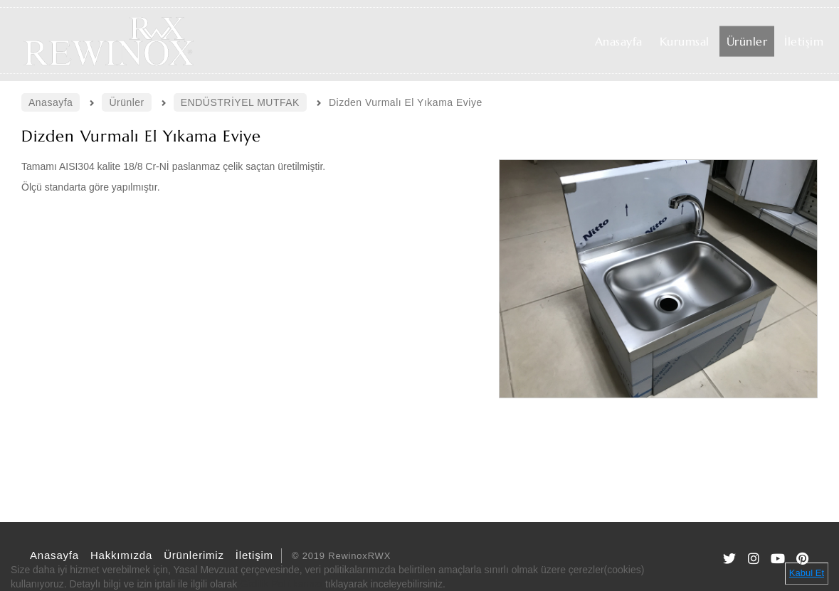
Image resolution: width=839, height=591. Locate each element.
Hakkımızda (119, 555)
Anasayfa (52, 555)
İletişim (252, 555)
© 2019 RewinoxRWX (341, 555)
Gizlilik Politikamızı (281, 584)
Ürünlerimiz (191, 555)
